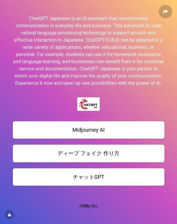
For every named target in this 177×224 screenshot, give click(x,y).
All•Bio (88, 206)
